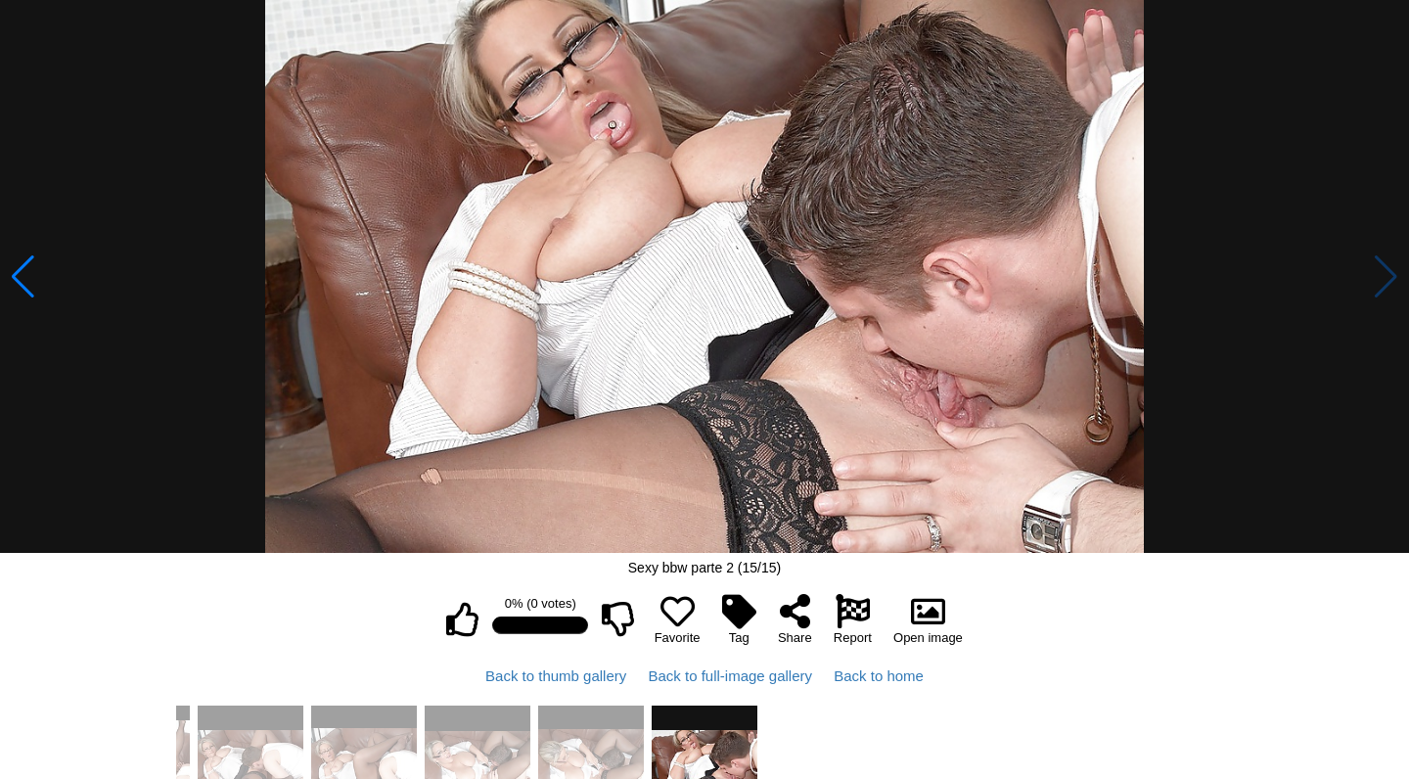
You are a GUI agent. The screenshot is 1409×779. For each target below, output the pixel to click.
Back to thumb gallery (555, 675)
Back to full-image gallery (730, 675)
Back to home (879, 675)
